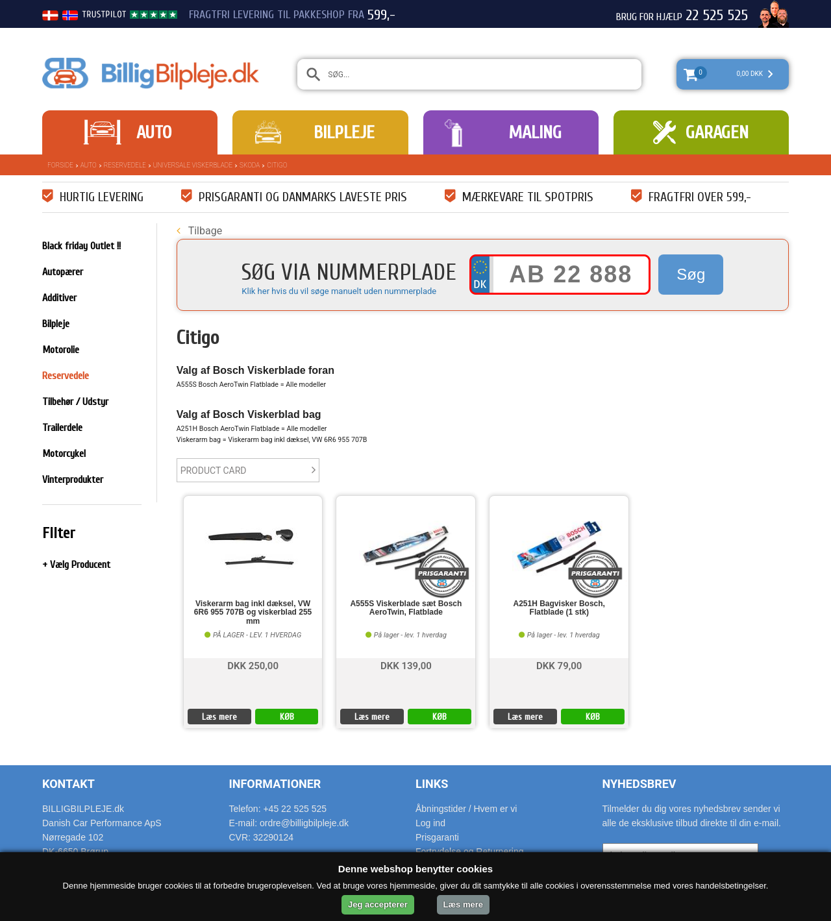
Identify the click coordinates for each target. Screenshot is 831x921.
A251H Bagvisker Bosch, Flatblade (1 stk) (559, 608)
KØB (287, 716)
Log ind (430, 823)
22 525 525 (717, 15)
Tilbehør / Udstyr (75, 402)
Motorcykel (64, 454)
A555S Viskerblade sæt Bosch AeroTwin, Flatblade (406, 608)
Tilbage (199, 231)
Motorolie (60, 350)
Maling (535, 132)
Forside (60, 165)
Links (432, 784)
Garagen (717, 132)
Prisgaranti (437, 837)
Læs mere (219, 716)
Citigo (277, 165)
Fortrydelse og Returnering (470, 851)
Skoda (250, 165)
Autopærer (62, 272)
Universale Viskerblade (192, 165)
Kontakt (68, 784)
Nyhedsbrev (639, 784)
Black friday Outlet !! (81, 246)
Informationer (275, 784)
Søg (690, 274)
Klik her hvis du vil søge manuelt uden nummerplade (339, 291)
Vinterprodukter (72, 479)
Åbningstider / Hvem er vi (466, 809)
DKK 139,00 (406, 665)
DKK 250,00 (253, 665)
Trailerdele (62, 428)
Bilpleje (344, 132)
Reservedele (125, 165)
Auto (153, 132)
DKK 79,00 (559, 665)
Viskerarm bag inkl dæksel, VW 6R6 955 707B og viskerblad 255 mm (253, 612)
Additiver (59, 298)
